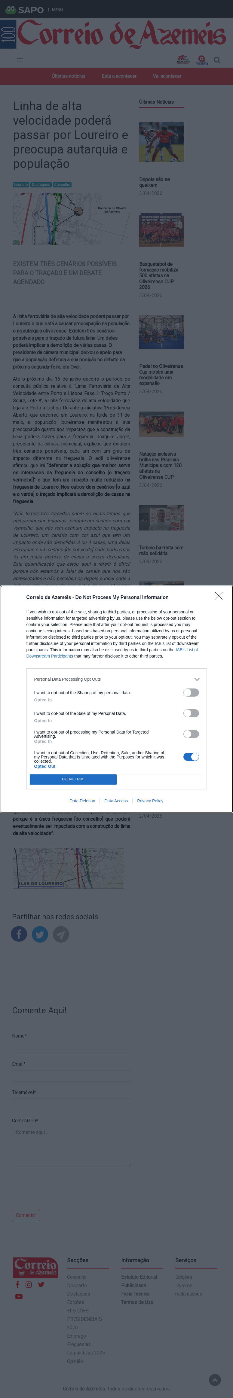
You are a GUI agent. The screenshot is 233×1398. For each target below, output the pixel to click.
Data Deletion (82, 800)
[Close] (220, 597)
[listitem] (116, 679)
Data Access (116, 800)
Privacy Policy (150, 800)
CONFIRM (73, 779)
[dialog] (116, 699)
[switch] (191, 692)
